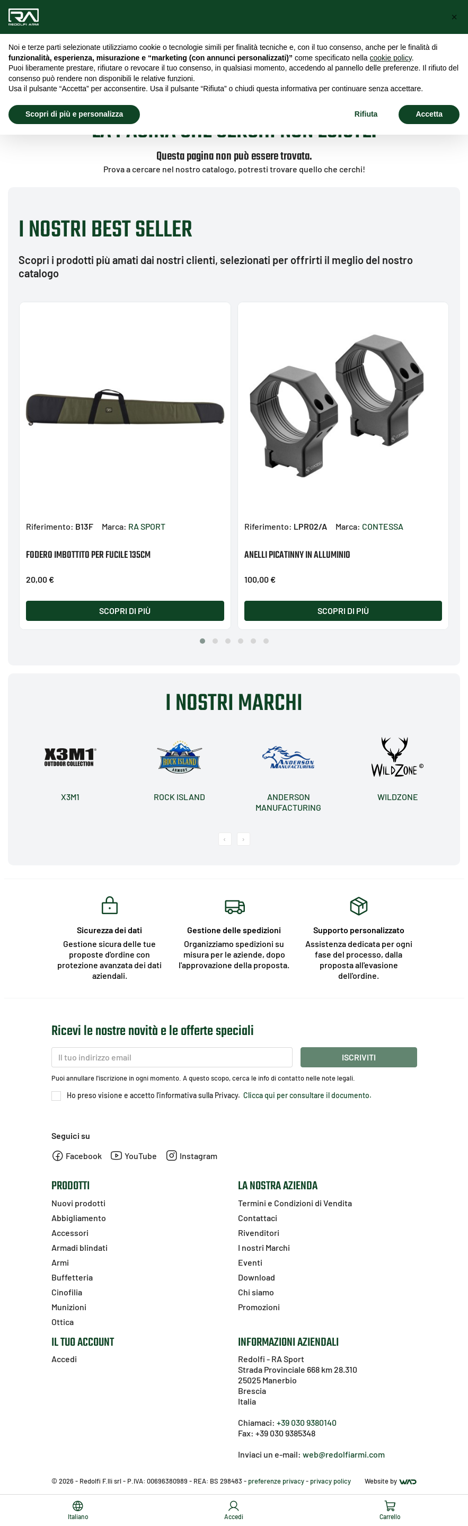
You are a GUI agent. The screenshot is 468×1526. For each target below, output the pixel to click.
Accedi (64, 1359)
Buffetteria (72, 1277)
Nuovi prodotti (78, 1203)
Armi (60, 1262)
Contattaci (257, 1218)
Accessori (70, 1232)
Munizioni (68, 1307)
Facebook (76, 1156)
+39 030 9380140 (307, 1422)
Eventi (250, 1262)
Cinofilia (66, 1292)
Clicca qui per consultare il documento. (307, 1095)
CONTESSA (382, 526)
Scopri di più (125, 611)
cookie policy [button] (391, 58)
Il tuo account (82, 1343)
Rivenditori (258, 1232)
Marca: (114, 526)
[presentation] (225, 839)
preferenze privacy (276, 1481)
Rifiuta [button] (366, 114)
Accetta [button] (429, 114)
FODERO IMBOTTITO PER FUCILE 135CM (88, 555)
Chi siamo (256, 1292)
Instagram (191, 1156)
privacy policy (330, 1481)
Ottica (62, 1322)
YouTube (133, 1156)
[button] (202, 641)
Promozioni (259, 1307)
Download (256, 1277)
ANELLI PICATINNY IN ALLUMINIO (297, 555)
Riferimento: (50, 526)
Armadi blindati (79, 1247)
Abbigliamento (78, 1218)
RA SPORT (146, 526)
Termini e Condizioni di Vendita (295, 1203)
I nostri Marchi (264, 1247)
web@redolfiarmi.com (344, 1454)
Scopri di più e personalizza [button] (74, 114)
